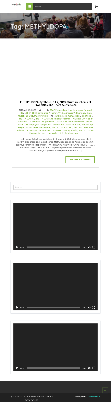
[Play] (17, 247)
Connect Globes (93, 396)
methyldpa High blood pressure (63, 133)
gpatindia (86, 116)
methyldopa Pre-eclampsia (66, 124)
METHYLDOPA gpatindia (42, 121)
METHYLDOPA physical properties (34, 124)
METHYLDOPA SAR (61, 127)
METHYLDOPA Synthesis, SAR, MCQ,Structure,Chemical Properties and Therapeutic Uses (55, 103)
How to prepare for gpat (80, 110)
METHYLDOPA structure (38, 130)
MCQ (20, 113)
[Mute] (89, 247)
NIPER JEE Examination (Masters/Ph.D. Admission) (49, 113)
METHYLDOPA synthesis (65, 130)
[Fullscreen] (93, 247)
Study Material (41, 116)
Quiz (31, 116)
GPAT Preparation (58, 110)
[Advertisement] (56, 60)
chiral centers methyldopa (66, 116)
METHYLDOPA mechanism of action (74, 121)
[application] (55, 226)
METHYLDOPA (26, 118)
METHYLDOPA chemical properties (53, 118)
